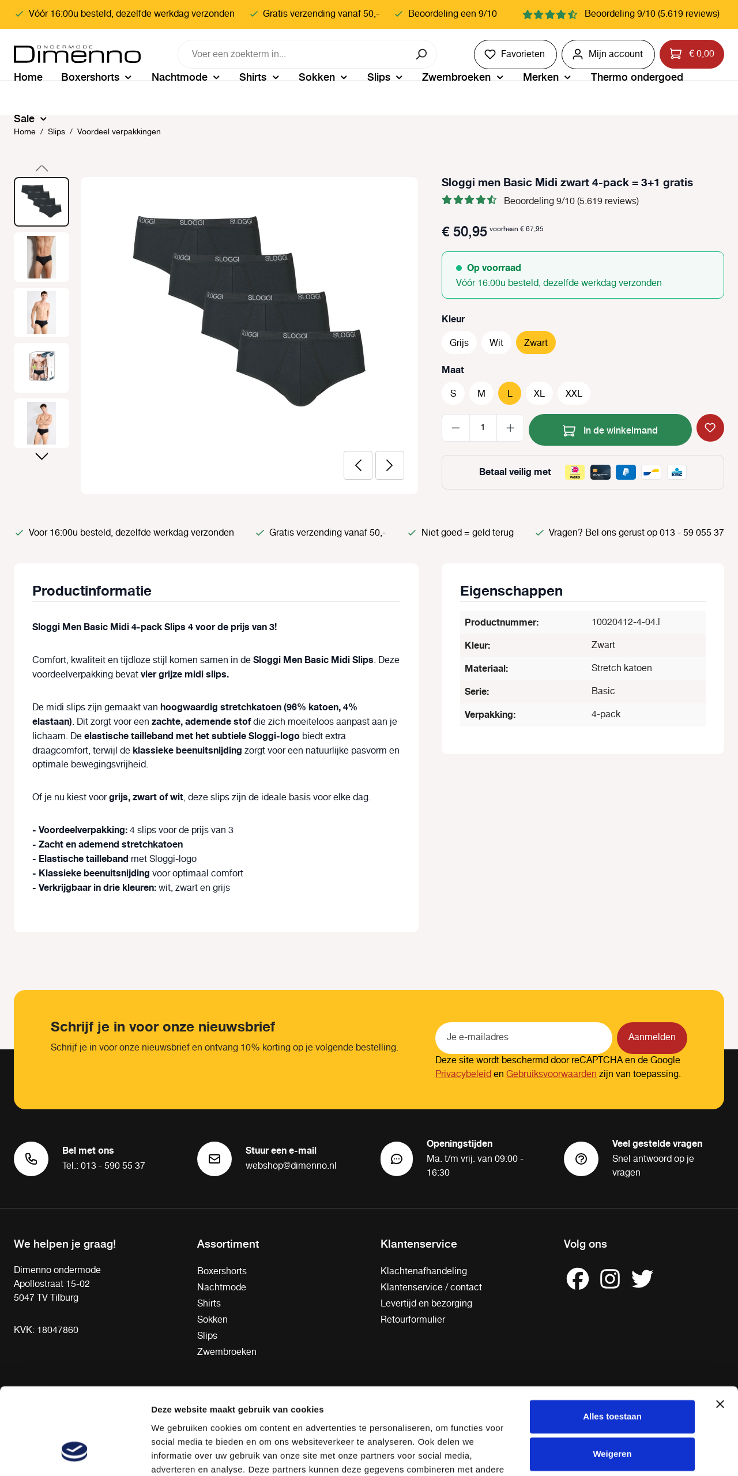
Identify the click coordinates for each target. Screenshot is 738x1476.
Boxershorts (222, 1271)
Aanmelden (652, 1037)
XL (539, 394)
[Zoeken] (422, 54)
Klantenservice (419, 1243)
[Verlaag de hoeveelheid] (456, 428)
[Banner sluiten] (720, 1328)
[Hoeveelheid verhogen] (510, 428)
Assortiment (228, 1243)
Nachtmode (221, 1288)
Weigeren (612, 1378)
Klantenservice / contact (431, 1288)
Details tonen (178, 1453)
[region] (216, 335)
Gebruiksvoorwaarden (551, 1074)
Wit (496, 343)
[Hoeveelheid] (483, 428)
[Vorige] (358, 465)
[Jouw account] (608, 54)
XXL (574, 394)
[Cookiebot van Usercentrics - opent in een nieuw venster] (74, 1453)
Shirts (209, 1304)
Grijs (459, 343)
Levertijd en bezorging (426, 1304)
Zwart (536, 343)
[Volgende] (389, 465)
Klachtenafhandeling (424, 1271)
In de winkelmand (610, 428)
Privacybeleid (463, 1074)
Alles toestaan (612, 1341)
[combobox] (293, 54)
